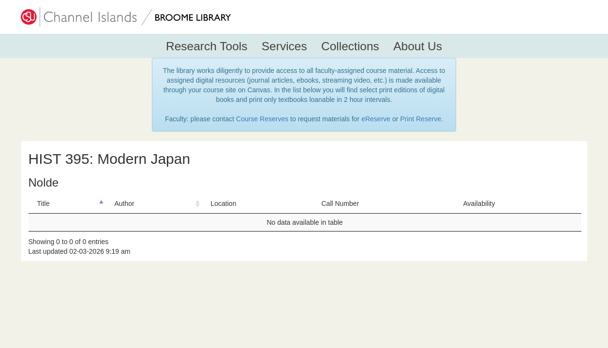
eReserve (375, 119)
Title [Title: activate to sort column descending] (43, 203)
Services (284, 46)
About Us (417, 46)
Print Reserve (420, 119)
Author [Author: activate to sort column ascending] (124, 203)
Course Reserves (262, 119)
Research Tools (206, 46)
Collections (350, 46)
